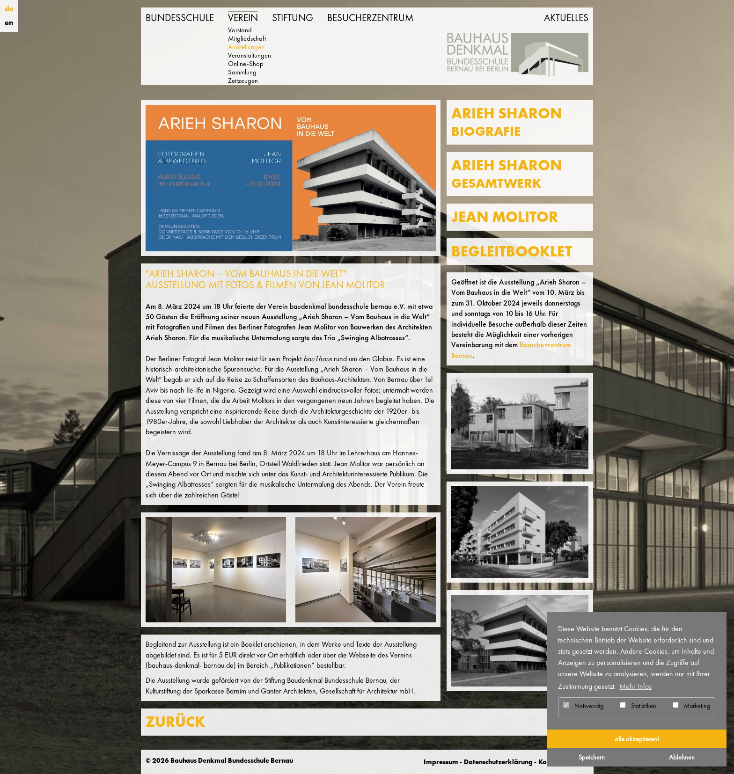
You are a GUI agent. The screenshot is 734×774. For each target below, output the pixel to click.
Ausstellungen (246, 47)
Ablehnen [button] (682, 757)
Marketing (691, 705)
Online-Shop (246, 63)
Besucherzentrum (370, 17)
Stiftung (292, 17)
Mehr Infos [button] (635, 686)
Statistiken (638, 705)
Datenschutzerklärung (498, 762)
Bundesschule (180, 17)
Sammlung (242, 72)
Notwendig (583, 705)
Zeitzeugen (243, 80)
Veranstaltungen (249, 55)
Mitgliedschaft (247, 38)
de (9, 9)
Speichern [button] (592, 757)
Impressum (441, 762)
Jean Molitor (504, 216)
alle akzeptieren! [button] (637, 739)
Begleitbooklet (511, 251)
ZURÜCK (175, 721)
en (9, 23)
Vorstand (240, 30)
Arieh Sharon (506, 122)
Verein (243, 17)
